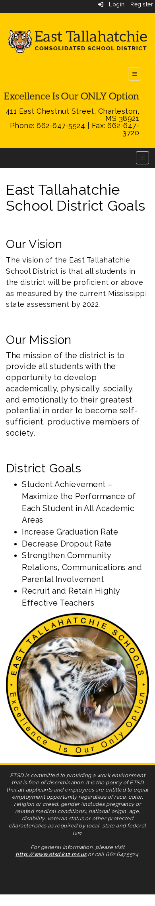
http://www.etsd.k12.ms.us (51, 854)
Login (111, 4)
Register (141, 4)
